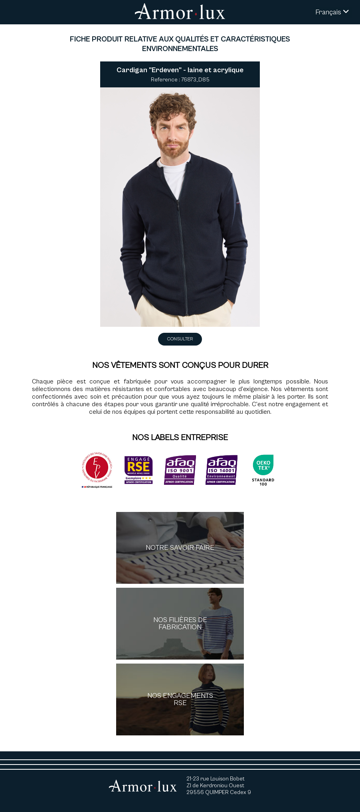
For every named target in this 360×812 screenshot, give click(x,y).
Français (332, 12)
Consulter (180, 339)
